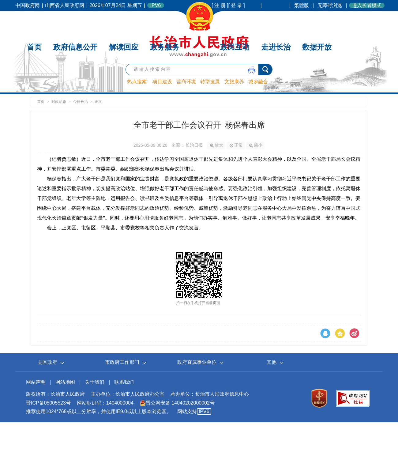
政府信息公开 (75, 21)
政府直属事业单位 (196, 362)
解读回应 (123, 21)
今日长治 (80, 102)
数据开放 (317, 21)
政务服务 (164, 21)
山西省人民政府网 (64, 5)
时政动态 (58, 102)
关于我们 (94, 382)
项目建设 (162, 81)
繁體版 (301, 5)
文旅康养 (234, 81)
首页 (34, 21)
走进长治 (276, 21)
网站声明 (36, 382)
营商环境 (186, 81)
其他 (271, 362)
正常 (236, 145)
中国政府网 (27, 5)
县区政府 (47, 362)
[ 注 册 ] (220, 5)
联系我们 (124, 382)
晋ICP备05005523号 (48, 402)
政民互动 (235, 21)
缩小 (255, 145)
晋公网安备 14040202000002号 (177, 402)
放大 (216, 145)
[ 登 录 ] (236, 5)
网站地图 (65, 382)
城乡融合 (258, 81)
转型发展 (210, 81)
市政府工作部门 (122, 362)
